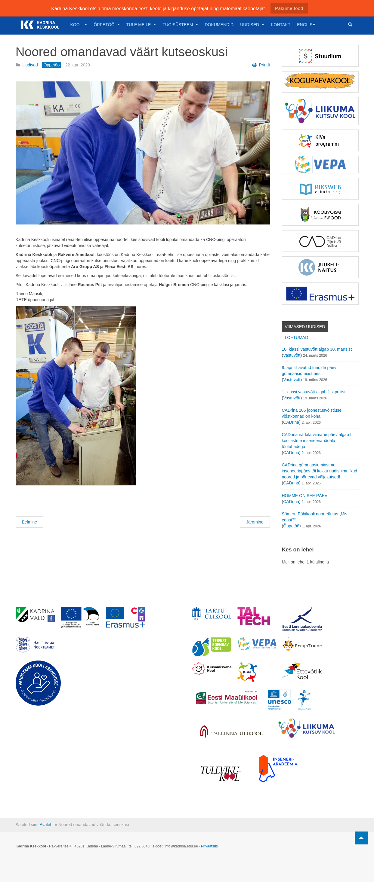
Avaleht (47, 824)
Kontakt (280, 24)
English (306, 24)
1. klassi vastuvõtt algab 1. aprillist (314, 391)
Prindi (261, 65)
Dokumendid (219, 24)
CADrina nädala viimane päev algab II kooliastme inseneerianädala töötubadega (317, 440)
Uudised (252, 24)
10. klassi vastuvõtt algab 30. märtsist (317, 349)
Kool (78, 24)
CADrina (291, 422)
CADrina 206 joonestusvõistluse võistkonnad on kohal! (312, 413)
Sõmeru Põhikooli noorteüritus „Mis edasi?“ (315, 516)
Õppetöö (106, 24)
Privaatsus (209, 846)
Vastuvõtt (291, 355)
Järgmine (255, 522)
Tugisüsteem (180, 24)
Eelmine (29, 522)
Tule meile (141, 24)
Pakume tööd (289, 8)
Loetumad (296, 337)
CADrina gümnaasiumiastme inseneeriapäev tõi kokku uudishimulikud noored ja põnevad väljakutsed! (319, 470)
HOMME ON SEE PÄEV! (305, 495)
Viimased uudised (305, 326)
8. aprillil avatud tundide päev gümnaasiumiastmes (309, 370)
